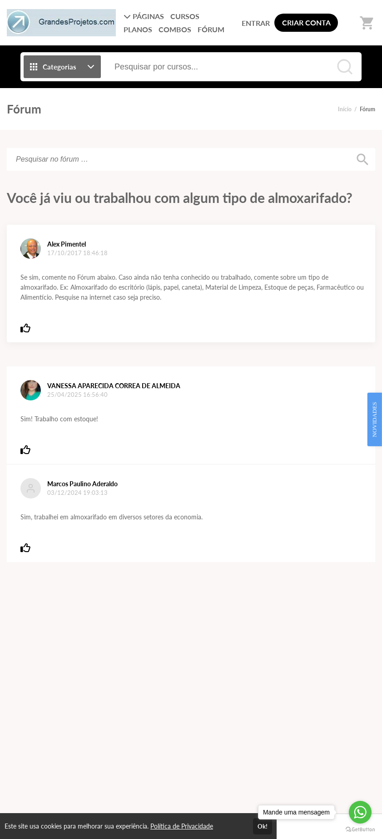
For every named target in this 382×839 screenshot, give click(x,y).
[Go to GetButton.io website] (360, 830)
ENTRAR (256, 23)
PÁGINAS (144, 16)
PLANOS (138, 29)
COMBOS (175, 29)
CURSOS (184, 16)
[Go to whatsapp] (360, 812)
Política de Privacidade (181, 826)
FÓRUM (211, 29)
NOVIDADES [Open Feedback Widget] (374, 419)
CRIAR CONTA (306, 22)
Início (345, 109)
